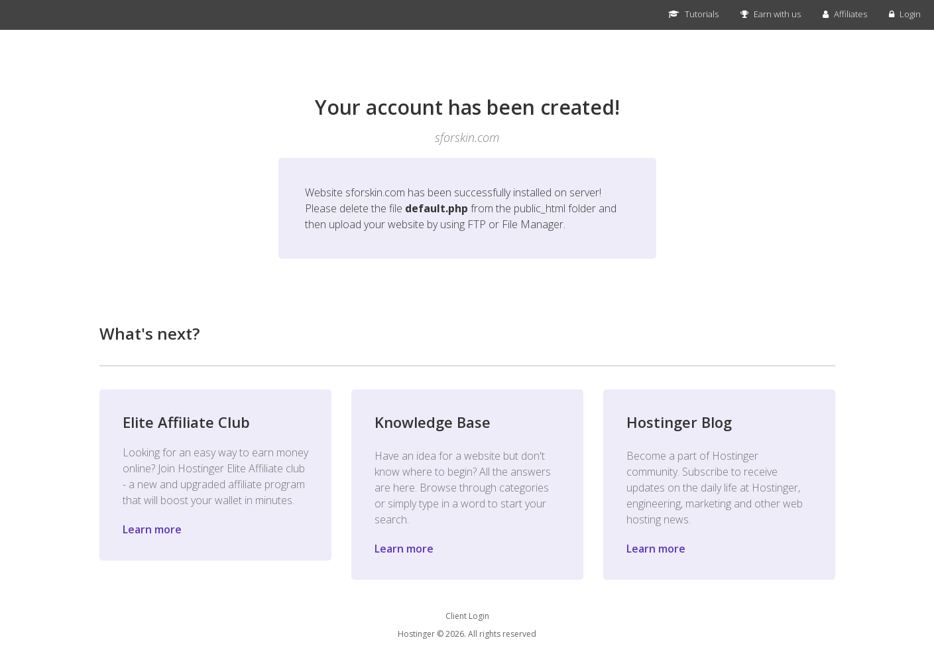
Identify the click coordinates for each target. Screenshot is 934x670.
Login (905, 14)
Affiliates (845, 14)
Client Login (467, 616)
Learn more (152, 529)
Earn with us (770, 14)
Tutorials (693, 14)
